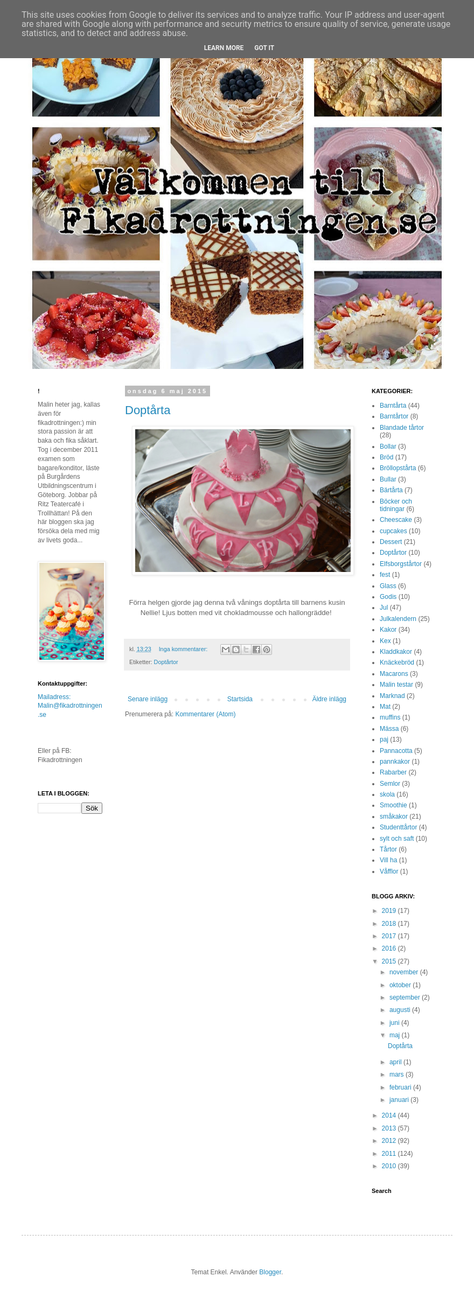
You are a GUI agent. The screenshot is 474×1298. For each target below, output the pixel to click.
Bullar (388, 479)
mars (397, 1074)
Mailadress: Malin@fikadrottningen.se (70, 706)
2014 (390, 1115)
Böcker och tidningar (396, 505)
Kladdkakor (396, 651)
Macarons (394, 674)
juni (395, 1023)
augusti (400, 1010)
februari (401, 1087)
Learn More (224, 48)
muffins (390, 717)
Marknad (392, 696)
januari (399, 1100)
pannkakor (395, 761)
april (396, 1062)
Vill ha (388, 860)
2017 (390, 936)
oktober (401, 985)
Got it (264, 48)
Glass (388, 586)
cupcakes (393, 531)
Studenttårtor (398, 827)
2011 (390, 1153)
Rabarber (393, 772)
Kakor (388, 629)
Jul (384, 607)
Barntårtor (394, 416)
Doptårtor (166, 662)
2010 (390, 1166)
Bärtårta (391, 490)
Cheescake (396, 520)
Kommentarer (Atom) (205, 714)
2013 (390, 1128)
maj (395, 1035)
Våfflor (389, 871)
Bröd (386, 457)
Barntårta (393, 405)
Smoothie (393, 805)
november (404, 972)
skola (387, 794)
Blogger (270, 1272)
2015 (390, 961)
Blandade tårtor (402, 427)
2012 (390, 1141)
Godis (388, 597)
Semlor (390, 783)
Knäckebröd (397, 662)
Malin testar (396, 684)
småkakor (394, 816)
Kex (385, 641)
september (405, 997)
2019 (390, 911)
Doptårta (147, 410)
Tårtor (388, 849)
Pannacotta (396, 751)
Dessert (391, 542)
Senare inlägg (148, 699)
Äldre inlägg (329, 699)
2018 (390, 923)
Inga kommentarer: (184, 649)
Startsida (240, 699)
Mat (385, 706)
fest (385, 574)
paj (384, 739)
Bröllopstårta (398, 468)
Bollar (388, 446)
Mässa (389, 728)
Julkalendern (398, 619)
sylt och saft (397, 838)
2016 (390, 948)
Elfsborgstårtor (401, 564)
